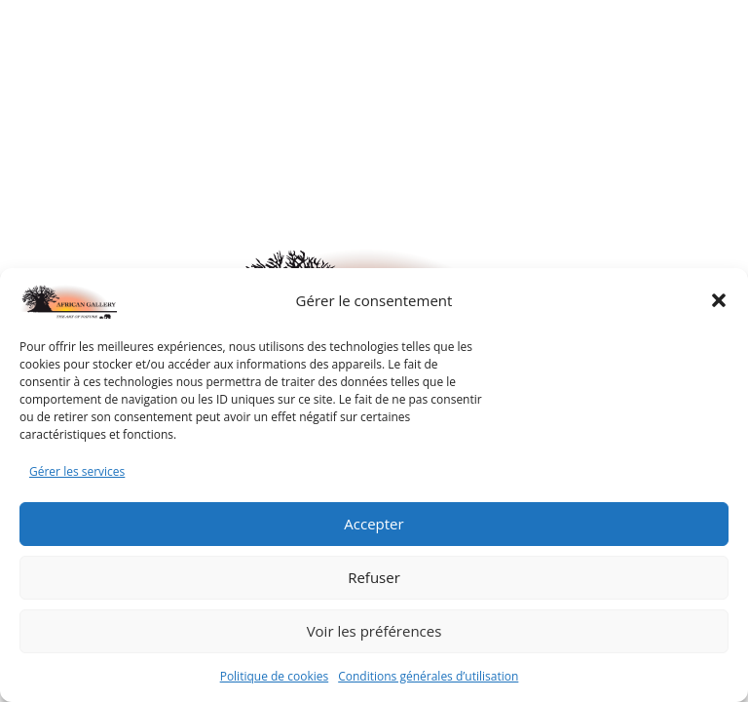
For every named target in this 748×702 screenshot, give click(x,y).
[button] (719, 300)
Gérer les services (77, 471)
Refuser (374, 577)
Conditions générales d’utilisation (428, 676)
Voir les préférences (374, 631)
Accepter (373, 523)
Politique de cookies (274, 676)
